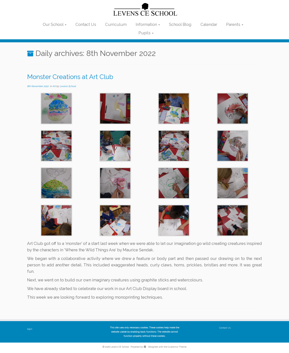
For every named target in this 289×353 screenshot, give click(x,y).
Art (54, 86)
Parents (234, 24)
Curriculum (116, 24)
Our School (54, 24)
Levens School (68, 86)
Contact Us (85, 24)
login (29, 329)
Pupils (146, 32)
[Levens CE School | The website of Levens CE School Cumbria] (144, 9)
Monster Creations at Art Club (70, 76)
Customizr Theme (177, 347)
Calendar (208, 24)
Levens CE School (119, 347)
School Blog (180, 24)
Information (148, 24)
